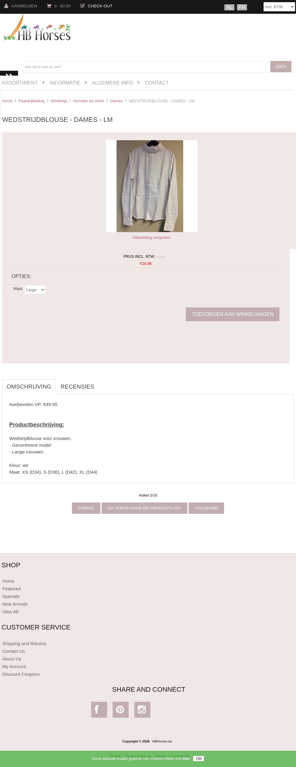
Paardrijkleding (32, 101)
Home (7, 101)
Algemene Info (112, 82)
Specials (11, 596)
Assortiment (20, 82)
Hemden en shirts (88, 101)
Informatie (65, 82)
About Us (11, 658)
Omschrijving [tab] (29, 386)
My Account (14, 666)
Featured (11, 588)
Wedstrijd (59, 101)
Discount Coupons (20, 674)
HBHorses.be (162, 741)
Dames (116, 101)
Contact (157, 82)
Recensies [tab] (77, 386)
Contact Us (13, 651)
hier (186, 760)
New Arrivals (15, 604)
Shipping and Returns (24, 643)
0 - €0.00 (59, 6)
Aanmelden (20, 6)
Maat (17, 288)
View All (10, 611)
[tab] (103, 383)
